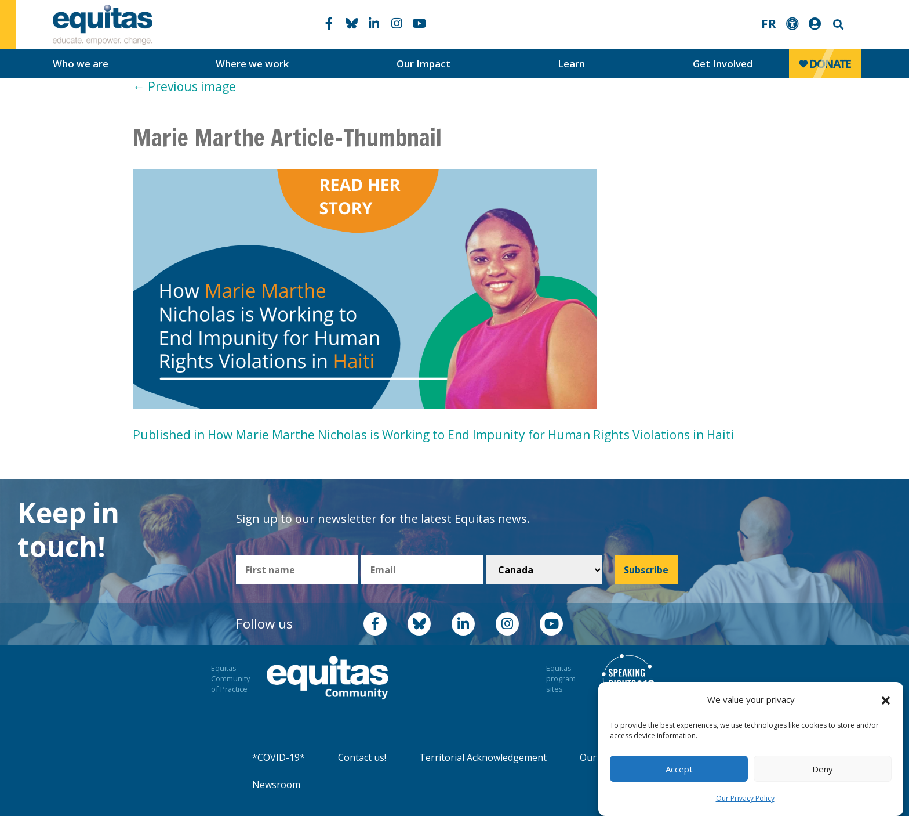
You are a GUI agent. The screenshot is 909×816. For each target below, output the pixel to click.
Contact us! (362, 757)
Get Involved (722, 63)
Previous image (184, 86)
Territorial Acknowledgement (483, 757)
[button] (886, 700)
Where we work (252, 63)
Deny (822, 769)
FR (768, 24)
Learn (571, 63)
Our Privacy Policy (745, 798)
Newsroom (276, 784)
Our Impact (423, 63)
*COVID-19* (278, 757)
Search (837, 25)
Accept (679, 769)
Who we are (80, 63)
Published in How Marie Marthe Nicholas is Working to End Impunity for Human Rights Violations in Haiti (434, 435)
